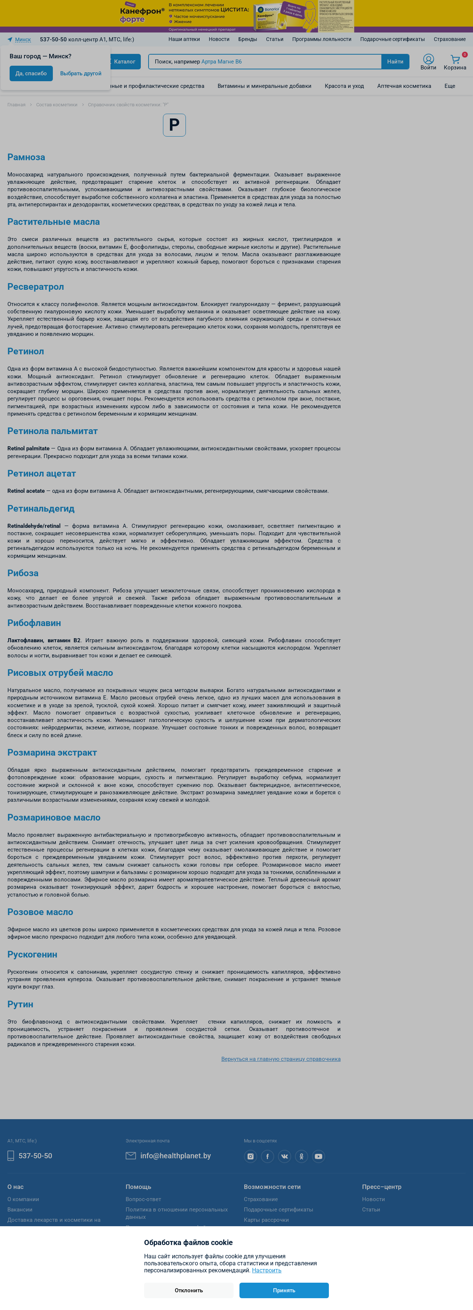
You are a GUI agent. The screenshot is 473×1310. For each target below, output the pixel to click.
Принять (284, 1290)
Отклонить (189, 1290)
